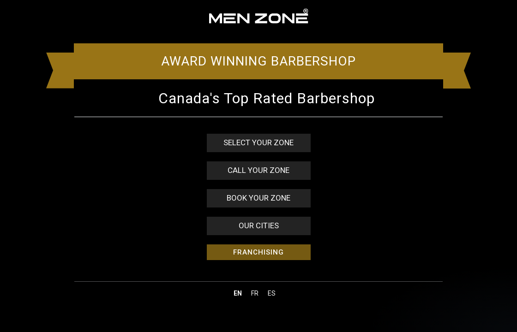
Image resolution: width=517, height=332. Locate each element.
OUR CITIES (259, 225)
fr (254, 293)
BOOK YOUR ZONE (258, 197)
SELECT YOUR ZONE (258, 142)
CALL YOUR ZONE (258, 170)
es (272, 293)
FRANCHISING (258, 252)
